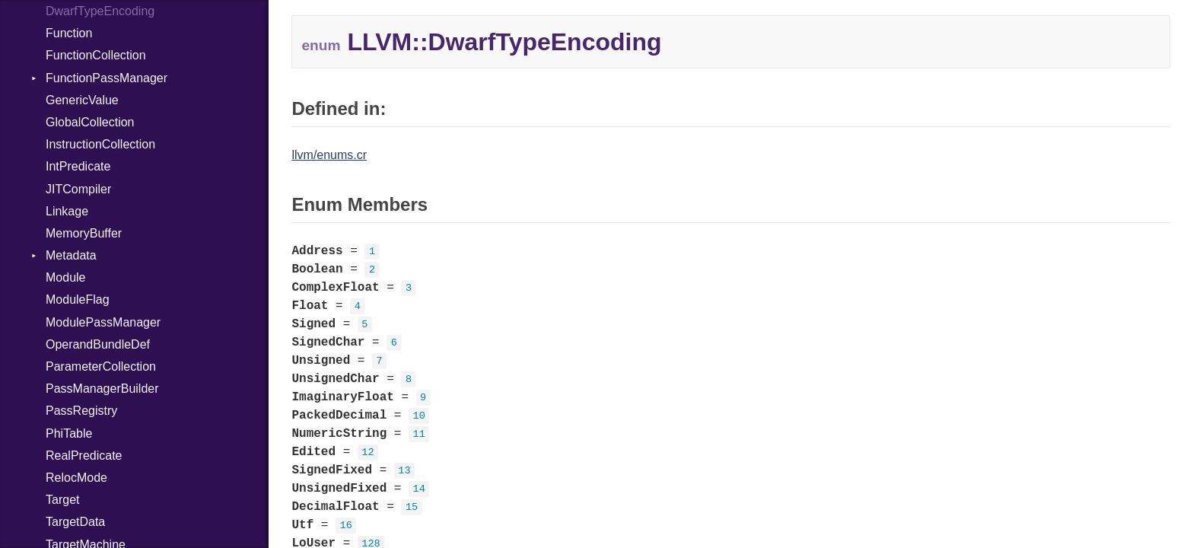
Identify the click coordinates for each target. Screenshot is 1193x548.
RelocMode (76, 477)
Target (62, 499)
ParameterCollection (101, 366)
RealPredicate (84, 455)
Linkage (67, 211)
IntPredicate (78, 166)
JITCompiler (78, 189)
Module (65, 277)
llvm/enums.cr (329, 154)
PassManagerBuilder (102, 388)
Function (69, 33)
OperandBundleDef (98, 344)
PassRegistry (81, 410)
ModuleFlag (78, 299)
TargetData (75, 521)
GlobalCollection (90, 122)
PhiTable (69, 433)
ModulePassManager (103, 322)
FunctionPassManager (106, 78)
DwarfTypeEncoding (100, 11)
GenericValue (82, 100)
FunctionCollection (96, 55)
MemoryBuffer (84, 233)
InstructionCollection (100, 144)
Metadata (71, 255)
